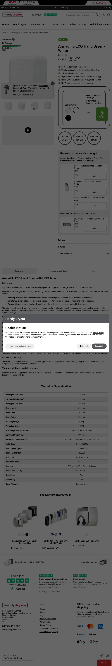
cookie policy (98, 333)
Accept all (99, 346)
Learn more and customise (20, 346)
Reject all (84, 346)
